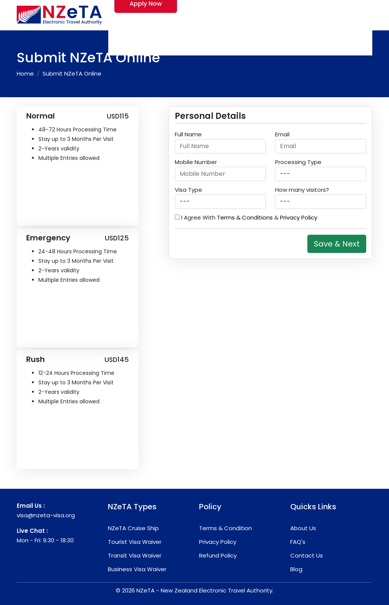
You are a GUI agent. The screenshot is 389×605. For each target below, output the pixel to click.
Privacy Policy (298, 217)
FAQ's (297, 542)
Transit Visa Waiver (134, 555)
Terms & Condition (225, 528)
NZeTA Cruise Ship (133, 528)
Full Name (188, 134)
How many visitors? (302, 190)
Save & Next (337, 244)
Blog (296, 569)
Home (25, 73)
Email (282, 134)
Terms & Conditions (245, 217)
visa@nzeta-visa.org (46, 515)
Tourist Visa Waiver (134, 542)
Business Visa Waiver (137, 569)
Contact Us (306, 555)
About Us (303, 528)
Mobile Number (196, 162)
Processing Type (298, 162)
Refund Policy (218, 555)
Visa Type (188, 190)
